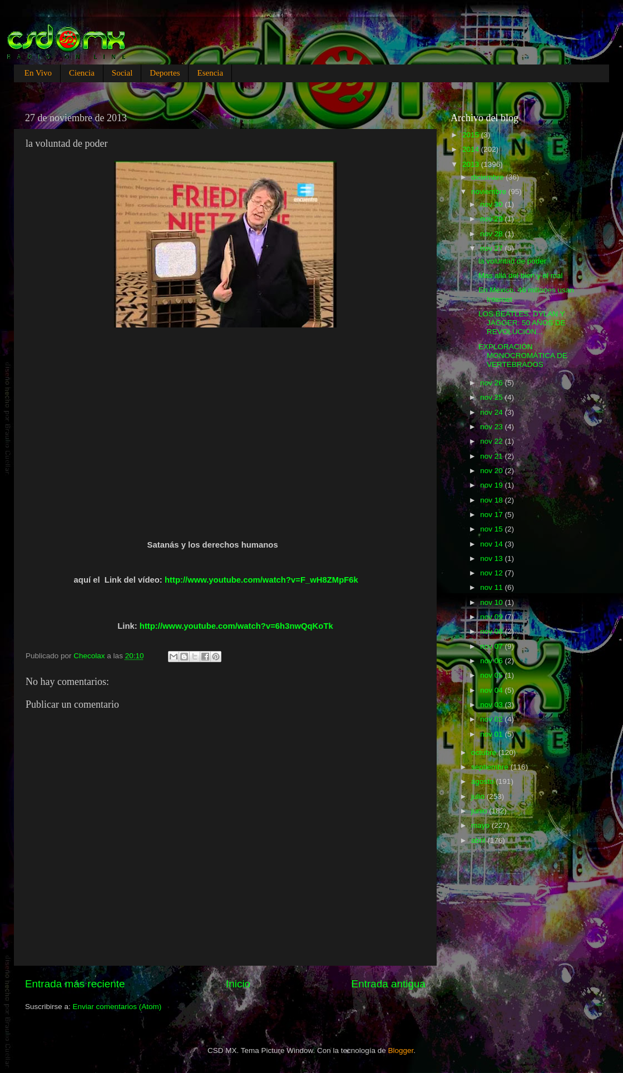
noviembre (489, 191)
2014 (471, 149)
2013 (471, 164)
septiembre (491, 767)
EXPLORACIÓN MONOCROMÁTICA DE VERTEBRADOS (522, 355)
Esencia (210, 72)
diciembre (488, 177)
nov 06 (492, 661)
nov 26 (492, 383)
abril (479, 840)
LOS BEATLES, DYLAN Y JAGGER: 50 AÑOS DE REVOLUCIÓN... (522, 323)
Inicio (238, 984)
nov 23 (492, 427)
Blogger (401, 1050)
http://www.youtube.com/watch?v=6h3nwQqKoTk (236, 626)
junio (480, 811)
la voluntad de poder (512, 261)
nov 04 (492, 690)
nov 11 (492, 587)
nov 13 (492, 558)
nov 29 (492, 219)
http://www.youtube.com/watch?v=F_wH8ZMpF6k (261, 579)
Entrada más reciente (75, 984)
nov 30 (492, 204)
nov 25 (492, 397)
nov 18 (492, 500)
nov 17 (492, 514)
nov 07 (492, 646)
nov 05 (492, 675)
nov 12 (492, 573)
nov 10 (492, 602)
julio (479, 796)
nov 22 (492, 441)
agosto (483, 781)
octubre (484, 752)
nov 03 (492, 705)
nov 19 (492, 485)
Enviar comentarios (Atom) (117, 1006)
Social (122, 72)
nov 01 (492, 734)
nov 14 (492, 544)
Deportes (165, 72)
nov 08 (492, 631)
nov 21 (492, 456)
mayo (481, 825)
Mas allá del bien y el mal (520, 275)
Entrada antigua (389, 984)
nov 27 (492, 248)
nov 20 (492, 470)
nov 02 (492, 719)
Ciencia (82, 72)
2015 (471, 135)
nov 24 (492, 412)
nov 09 (492, 617)
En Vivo (38, 72)
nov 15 (492, 529)
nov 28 (492, 234)
